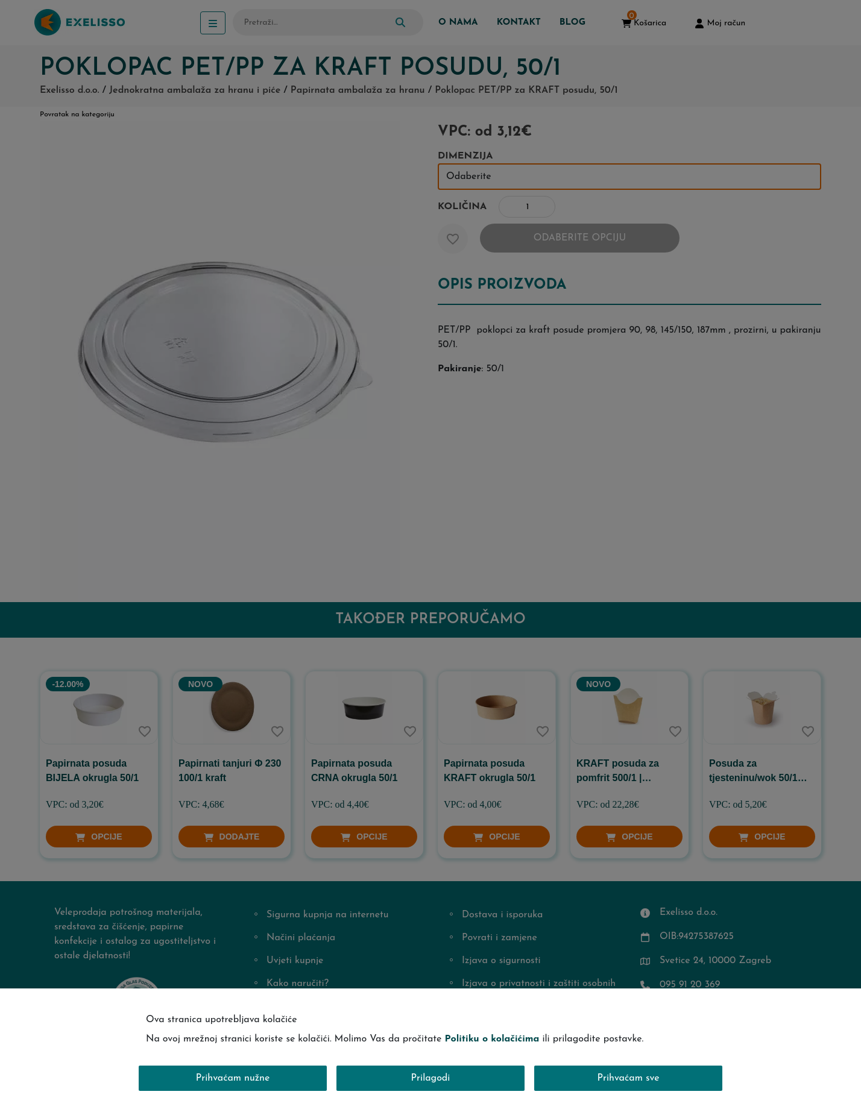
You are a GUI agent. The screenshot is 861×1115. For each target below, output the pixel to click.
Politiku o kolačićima (491, 1039)
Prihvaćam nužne (233, 1078)
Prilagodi (430, 1078)
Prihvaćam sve (629, 1078)
